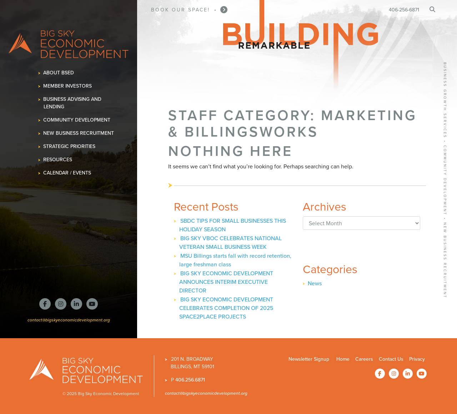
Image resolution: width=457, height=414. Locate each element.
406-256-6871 (404, 10)
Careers (364, 359)
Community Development (77, 120)
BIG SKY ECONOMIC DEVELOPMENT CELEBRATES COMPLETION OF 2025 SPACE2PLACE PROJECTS (226, 308)
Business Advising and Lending (72, 102)
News (315, 283)
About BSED (59, 73)
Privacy (417, 359)
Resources (58, 159)
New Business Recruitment (79, 133)
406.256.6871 (190, 380)
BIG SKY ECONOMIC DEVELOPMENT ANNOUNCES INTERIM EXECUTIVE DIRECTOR (226, 282)
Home (343, 359)
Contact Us (391, 359)
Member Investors (68, 86)
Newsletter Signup (308, 359)
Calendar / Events (67, 173)
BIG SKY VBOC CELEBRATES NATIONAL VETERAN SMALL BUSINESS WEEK (230, 242)
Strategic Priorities (69, 146)
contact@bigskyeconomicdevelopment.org (68, 320)
